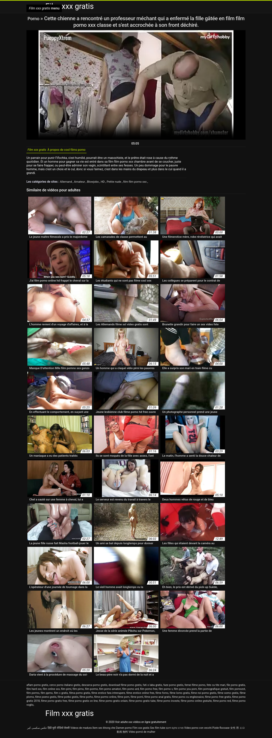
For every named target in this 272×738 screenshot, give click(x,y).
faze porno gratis (173, 686)
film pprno (47, 694)
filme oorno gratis (228, 694)
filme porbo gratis (68, 698)
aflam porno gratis (37, 686)
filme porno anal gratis (157, 698)
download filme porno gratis (124, 686)
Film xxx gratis (140, 729)
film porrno (32, 694)
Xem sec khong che (103, 729)
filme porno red (222, 702)
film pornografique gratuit (213, 690)
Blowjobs (94, 183)
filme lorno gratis (180, 694)
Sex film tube (157, 729)
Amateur (81, 183)
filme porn (123, 698)
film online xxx (51, 690)
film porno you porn (185, 690)
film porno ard (130, 690)
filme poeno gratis (45, 698)
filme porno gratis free (54, 702)
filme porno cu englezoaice (188, 698)
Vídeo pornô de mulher (142, 733)
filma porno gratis (79, 694)
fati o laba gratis (152, 686)
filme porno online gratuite (196, 702)
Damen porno (124, 729)
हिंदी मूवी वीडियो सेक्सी (59, 729)
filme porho (86, 698)
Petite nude (117, 183)
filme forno (161, 694)
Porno (33, 18)
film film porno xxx (139, 183)
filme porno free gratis (218, 698)
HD (105, 183)
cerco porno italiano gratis (64, 686)
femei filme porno (195, 686)
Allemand (66, 183)
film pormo (91, 690)
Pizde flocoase (221, 729)
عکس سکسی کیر (37, 729)
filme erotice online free (140, 694)
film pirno (78, 690)
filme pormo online (105, 698)
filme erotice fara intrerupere (108, 694)
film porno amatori (110, 690)
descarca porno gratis (94, 686)
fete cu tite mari (216, 686)
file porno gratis (235, 686)
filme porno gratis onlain (113, 702)
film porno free (149, 690)
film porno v (166, 690)
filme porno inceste (168, 702)
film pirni (66, 690)
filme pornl (137, 698)
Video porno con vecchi (198, 729)
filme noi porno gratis (203, 694)
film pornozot (237, 690)
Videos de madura (81, 729)
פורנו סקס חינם (175, 729)
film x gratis (61, 694)
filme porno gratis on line (83, 702)
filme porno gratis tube (142, 702)
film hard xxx (34, 690)
